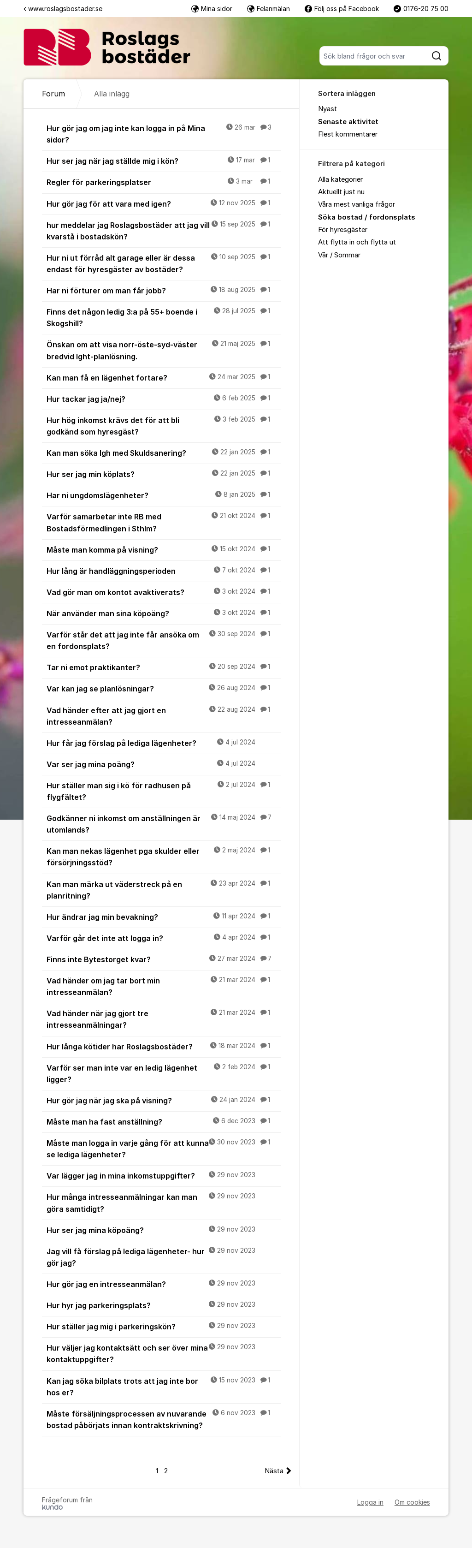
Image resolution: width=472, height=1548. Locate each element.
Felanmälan (268, 8)
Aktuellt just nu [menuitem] (341, 192)
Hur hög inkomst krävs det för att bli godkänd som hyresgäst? (164, 425)
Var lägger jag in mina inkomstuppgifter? (164, 1175)
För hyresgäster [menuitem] (342, 230)
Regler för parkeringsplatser (164, 182)
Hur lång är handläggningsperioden (164, 571)
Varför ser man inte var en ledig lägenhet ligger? (164, 1073)
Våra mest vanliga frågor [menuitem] (356, 204)
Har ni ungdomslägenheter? (164, 495)
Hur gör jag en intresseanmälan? (164, 1284)
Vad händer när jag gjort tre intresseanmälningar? (164, 1019)
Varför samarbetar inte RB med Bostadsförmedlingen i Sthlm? (164, 522)
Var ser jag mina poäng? (164, 764)
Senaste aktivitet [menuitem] (348, 122)
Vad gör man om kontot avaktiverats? (164, 592)
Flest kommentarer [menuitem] (348, 134)
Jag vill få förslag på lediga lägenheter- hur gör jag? (164, 1257)
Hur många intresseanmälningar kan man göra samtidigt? (164, 1202)
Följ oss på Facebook (342, 8)
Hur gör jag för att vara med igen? (164, 203)
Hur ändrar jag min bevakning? (164, 916)
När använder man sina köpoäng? (164, 613)
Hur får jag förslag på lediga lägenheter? (164, 743)
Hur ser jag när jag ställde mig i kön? (164, 160)
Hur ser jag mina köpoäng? (164, 1230)
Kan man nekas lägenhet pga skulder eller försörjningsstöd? (164, 856)
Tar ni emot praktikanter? (164, 667)
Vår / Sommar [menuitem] (339, 255)
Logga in (370, 1502)
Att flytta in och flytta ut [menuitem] (357, 242)
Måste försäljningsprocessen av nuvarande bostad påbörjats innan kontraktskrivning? (164, 1419)
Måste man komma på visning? (164, 549)
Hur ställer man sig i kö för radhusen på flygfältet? (164, 791)
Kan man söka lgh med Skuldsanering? (164, 452)
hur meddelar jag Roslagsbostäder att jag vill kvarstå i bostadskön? (164, 230)
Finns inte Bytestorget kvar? (164, 959)
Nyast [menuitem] (327, 109)
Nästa (274, 1471)
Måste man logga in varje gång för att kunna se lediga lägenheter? (164, 1148)
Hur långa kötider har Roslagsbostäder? (164, 1046)
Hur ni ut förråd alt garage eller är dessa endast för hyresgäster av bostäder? (164, 263)
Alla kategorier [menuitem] (340, 179)
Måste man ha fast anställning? (164, 1121)
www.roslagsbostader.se (63, 8)
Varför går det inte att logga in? (164, 938)
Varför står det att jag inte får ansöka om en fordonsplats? (164, 640)
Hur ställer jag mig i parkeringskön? (164, 1326)
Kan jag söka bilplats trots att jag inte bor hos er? (164, 1386)
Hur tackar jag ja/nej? (164, 398)
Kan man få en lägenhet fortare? (164, 377)
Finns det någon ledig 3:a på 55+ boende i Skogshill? (164, 317)
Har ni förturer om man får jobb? (164, 290)
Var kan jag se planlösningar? (164, 688)
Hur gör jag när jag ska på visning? (164, 1100)
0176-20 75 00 (421, 8)
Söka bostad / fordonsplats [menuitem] (366, 217)
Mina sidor (211, 8)
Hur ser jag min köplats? (164, 474)
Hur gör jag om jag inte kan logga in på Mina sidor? (164, 133)
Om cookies (412, 1502)
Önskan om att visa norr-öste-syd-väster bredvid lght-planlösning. (164, 350)
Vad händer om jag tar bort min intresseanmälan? (164, 986)
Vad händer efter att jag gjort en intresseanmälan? (164, 715)
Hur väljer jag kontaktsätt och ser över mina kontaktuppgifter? (164, 1353)
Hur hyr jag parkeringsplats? (164, 1305)
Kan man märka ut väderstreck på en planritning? (164, 889)
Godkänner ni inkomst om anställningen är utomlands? (164, 823)
